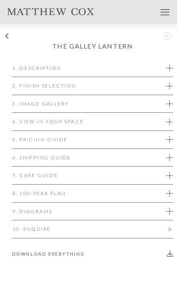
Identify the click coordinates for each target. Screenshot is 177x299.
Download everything (48, 253)
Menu (165, 12)
